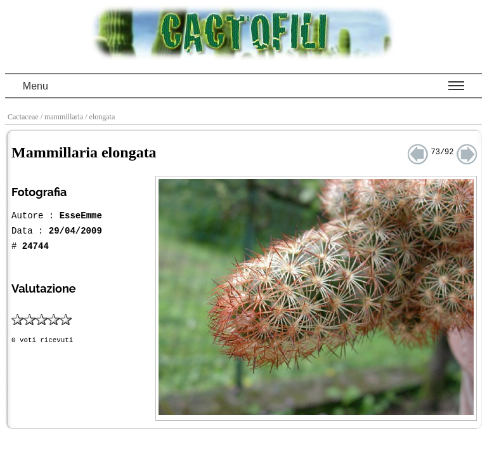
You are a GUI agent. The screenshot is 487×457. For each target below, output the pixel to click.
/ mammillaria (63, 116)
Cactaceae (24, 116)
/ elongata (101, 116)
